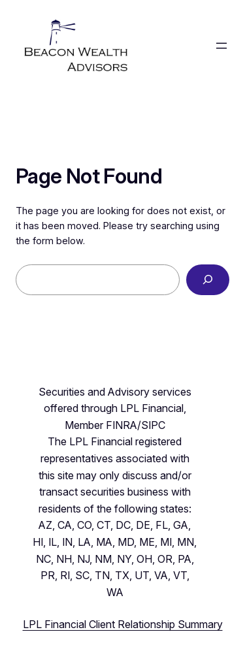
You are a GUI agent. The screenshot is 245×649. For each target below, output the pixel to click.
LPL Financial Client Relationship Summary (123, 624)
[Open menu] (221, 46)
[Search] (207, 279)
